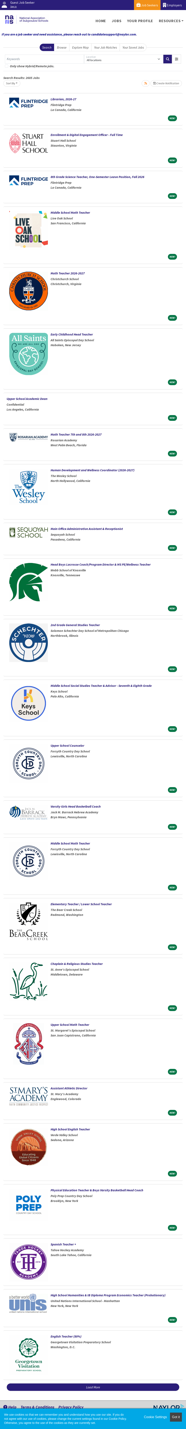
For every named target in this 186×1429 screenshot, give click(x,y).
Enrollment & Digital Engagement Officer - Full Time (87, 135)
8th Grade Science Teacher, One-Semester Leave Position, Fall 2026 (97, 177)
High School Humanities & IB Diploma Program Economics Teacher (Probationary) (108, 1295)
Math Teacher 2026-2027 (68, 273)
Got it (176, 1417)
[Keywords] (44, 59)
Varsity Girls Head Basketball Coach (76, 806)
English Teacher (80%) (66, 1336)
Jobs (116, 20)
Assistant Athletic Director (69, 1088)
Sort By (10, 83)
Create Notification (166, 83)
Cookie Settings (155, 1417)
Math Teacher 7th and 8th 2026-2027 (76, 434)
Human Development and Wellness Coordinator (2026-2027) (92, 470)
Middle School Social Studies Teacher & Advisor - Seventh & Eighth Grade (101, 686)
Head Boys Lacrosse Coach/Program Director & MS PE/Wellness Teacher (101, 564)
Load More (93, 1387)
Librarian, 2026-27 (63, 99)
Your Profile (140, 20)
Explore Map (80, 47)
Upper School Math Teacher (70, 1025)
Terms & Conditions (37, 1407)
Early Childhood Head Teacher (72, 334)
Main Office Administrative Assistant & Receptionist (87, 529)
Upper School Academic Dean (27, 399)
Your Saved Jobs (133, 47)
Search (46, 47)
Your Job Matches (105, 47)
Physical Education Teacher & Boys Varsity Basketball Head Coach (97, 1190)
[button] (176, 59)
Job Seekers (147, 5)
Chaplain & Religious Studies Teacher (77, 964)
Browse (62, 47)
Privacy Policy (70, 1407)
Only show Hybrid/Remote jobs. (32, 66)
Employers (172, 5)
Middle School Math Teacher (70, 212)
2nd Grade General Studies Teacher (75, 625)
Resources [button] (169, 20)
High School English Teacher (70, 1129)
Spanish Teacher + (63, 1244)
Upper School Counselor (67, 745)
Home (101, 20)
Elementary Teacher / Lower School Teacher (81, 904)
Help (9, 1407)
